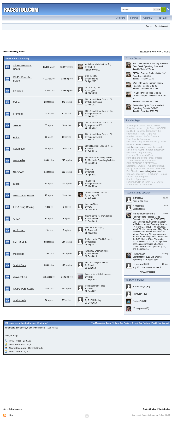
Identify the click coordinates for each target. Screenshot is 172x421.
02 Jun (165, 198)
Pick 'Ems (163, 18)
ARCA (16, 218)
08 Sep (165, 254)
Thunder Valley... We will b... (98, 192)
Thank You (90, 181)
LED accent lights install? (96, 262)
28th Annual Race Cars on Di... (99, 99)
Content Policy (149, 409)
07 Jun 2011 (90, 198)
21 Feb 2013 (91, 151)
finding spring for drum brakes (98, 216)
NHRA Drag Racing (24, 195)
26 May (165, 264)
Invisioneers (16, 409)
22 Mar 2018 (91, 93)
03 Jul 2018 (90, 268)
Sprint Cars (19, 265)
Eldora (16, 102)
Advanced (168, 9)
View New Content (160, 51)
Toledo (17, 125)
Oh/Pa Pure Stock (23, 288)
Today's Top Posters (121, 323)
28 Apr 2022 (90, 175)
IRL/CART (19, 230)
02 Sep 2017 (91, 279)
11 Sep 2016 (91, 163)
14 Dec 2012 (91, 209)
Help (11, 415)
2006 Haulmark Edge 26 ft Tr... (99, 146)
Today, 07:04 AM (92, 70)
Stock (16, 183)
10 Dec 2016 (91, 256)
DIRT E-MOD (91, 76)
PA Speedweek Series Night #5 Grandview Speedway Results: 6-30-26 (149, 96)
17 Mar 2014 (91, 186)
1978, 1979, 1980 (93, 88)
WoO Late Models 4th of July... (99, 64)
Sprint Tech (19, 300)
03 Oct (165, 206)
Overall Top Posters (141, 323)
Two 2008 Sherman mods (97, 251)
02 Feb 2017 (91, 105)
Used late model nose (95, 286)
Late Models (20, 242)
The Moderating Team (101, 323)
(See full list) (52, 328)
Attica (16, 137)
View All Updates (147, 272)
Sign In (148, 26)
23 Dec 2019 (91, 303)
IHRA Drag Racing (23, 207)
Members (120, 18)
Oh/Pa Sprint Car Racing (17, 58)
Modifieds (18, 253)
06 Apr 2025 (90, 81)
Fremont (18, 113)
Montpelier (19, 160)
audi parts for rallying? (95, 227)
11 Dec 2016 (91, 221)
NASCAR (18, 172)
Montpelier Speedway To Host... (99, 157)
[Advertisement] (65, 39)
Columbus (19, 148)
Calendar (147, 18)
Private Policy (163, 409)
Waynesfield (20, 277)
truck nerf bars (91, 204)
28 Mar (165, 214)
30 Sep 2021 (91, 291)
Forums (134, 18)
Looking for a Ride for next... (98, 274)
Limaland (18, 90)
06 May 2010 (91, 233)
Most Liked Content (160, 323)
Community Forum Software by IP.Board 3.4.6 (151, 415)
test (86, 297)
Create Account (161, 26)
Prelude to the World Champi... (99, 239)
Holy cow (89, 169)
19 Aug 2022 (91, 244)
